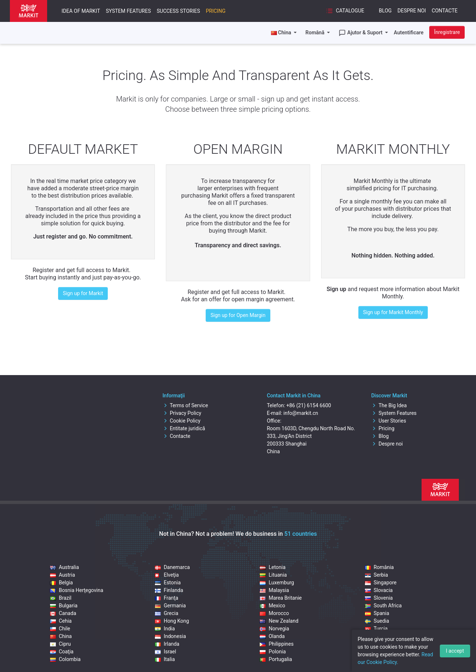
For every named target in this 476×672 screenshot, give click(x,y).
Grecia (166, 613)
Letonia (272, 567)
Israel (165, 651)
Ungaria (378, 636)
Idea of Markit (81, 11)
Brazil (61, 598)
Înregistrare (447, 32)
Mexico (272, 605)
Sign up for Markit (83, 293)
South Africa (383, 605)
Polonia (273, 651)
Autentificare (408, 32)
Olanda (272, 636)
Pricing (215, 11)
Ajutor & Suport (361, 33)
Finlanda (169, 590)
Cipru (60, 644)
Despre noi (411, 11)
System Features (128, 11)
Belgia (61, 582)
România (379, 567)
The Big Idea (389, 405)
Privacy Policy (182, 413)
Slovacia (379, 590)
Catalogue (345, 11)
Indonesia (170, 636)
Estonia (167, 582)
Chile (60, 628)
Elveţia (167, 575)
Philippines (276, 644)
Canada (63, 613)
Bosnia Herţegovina (76, 590)
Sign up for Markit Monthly (393, 312)
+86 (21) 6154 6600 (308, 405)
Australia (64, 567)
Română (315, 32)
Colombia (65, 659)
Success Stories (178, 11)
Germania (170, 605)
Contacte (445, 11)
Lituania (273, 575)
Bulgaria (63, 605)
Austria (62, 575)
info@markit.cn (300, 413)
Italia (165, 659)
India (165, 628)
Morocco (274, 613)
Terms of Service (185, 405)
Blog (385, 11)
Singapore (381, 582)
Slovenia (379, 598)
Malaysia (274, 590)
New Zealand (279, 621)
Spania (377, 613)
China (61, 636)
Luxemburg (277, 582)
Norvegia (274, 628)
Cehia (61, 621)
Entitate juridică (184, 428)
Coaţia (61, 651)
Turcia (376, 628)
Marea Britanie (281, 598)
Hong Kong (172, 621)
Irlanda (167, 644)
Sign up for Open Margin (237, 315)
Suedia (377, 621)
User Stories (388, 421)
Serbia (376, 575)
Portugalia (276, 659)
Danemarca (172, 567)
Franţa (166, 598)
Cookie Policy (182, 421)
